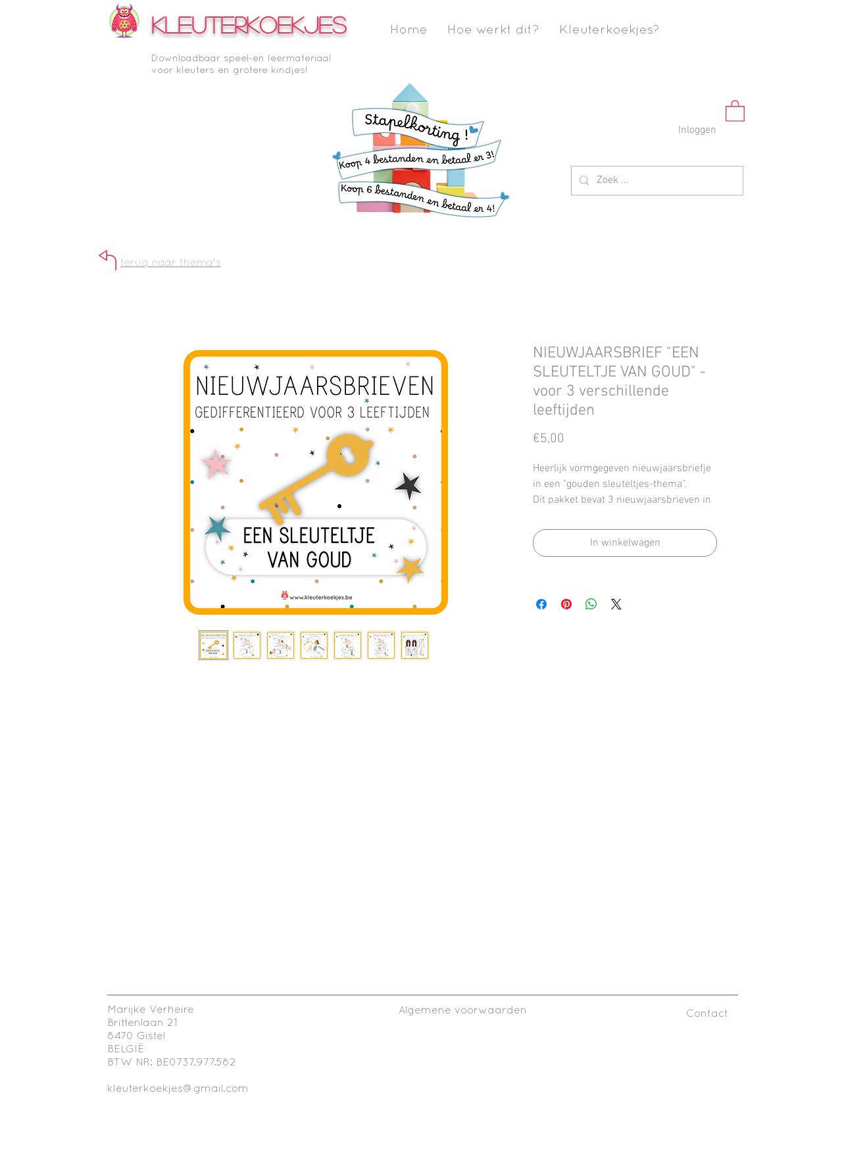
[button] (735, 110)
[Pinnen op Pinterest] (566, 604)
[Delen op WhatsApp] (591, 604)
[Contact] (707, 1014)
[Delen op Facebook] (541, 604)
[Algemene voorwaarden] (463, 1011)
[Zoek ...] (656, 181)
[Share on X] (616, 604)
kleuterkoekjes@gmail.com (178, 1089)
